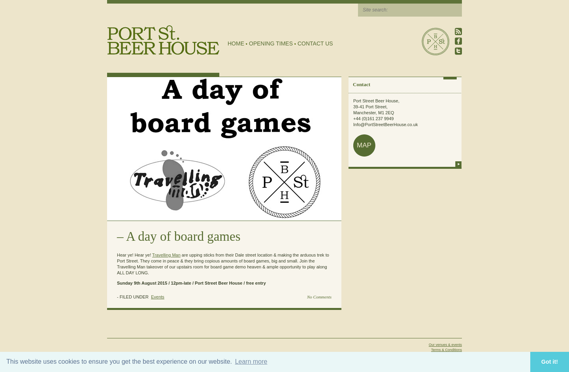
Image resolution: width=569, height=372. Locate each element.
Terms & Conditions (446, 350)
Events (157, 297)
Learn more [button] (251, 361)
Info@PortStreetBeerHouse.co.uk (385, 124)
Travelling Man (166, 255)
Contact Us (315, 43)
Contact (361, 84)
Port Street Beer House (435, 41)
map (364, 145)
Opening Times (271, 43)
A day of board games (183, 236)
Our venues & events (445, 345)
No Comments (319, 297)
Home (236, 43)
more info (458, 164)
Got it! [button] (549, 362)
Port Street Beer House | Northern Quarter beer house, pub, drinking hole (163, 40)
